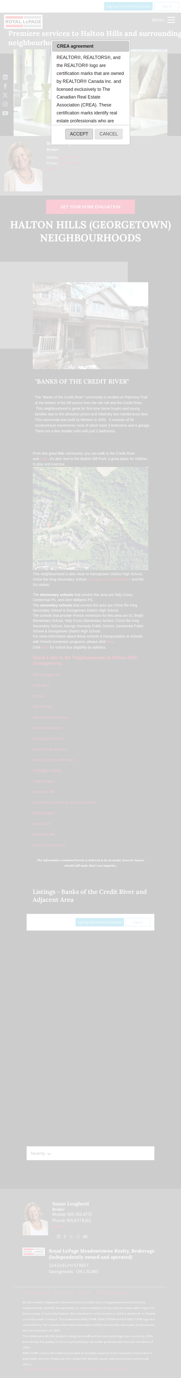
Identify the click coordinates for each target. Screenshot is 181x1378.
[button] (79, 134)
